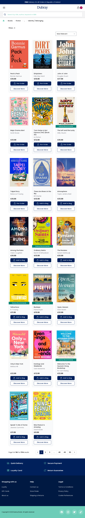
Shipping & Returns (37, 495)
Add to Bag (42, 203)
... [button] (54, 452)
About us (5, 495)
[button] (38, 452)
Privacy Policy (63, 491)
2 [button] (45, 452)
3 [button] (49, 452)
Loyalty (4, 487)
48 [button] (59, 452)
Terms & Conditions (65, 487)
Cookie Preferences (65, 495)
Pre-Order (19, 83)
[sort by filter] (66, 34)
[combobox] (42, 14)
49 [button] (65, 452)
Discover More (19, 89)
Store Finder (34, 491)
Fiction (18, 21)
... (24, 21)
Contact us (34, 487)
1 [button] (41, 452)
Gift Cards (5, 491)
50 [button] (70, 452)
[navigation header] (42, 7)
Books (10, 21)
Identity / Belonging (35, 21)
